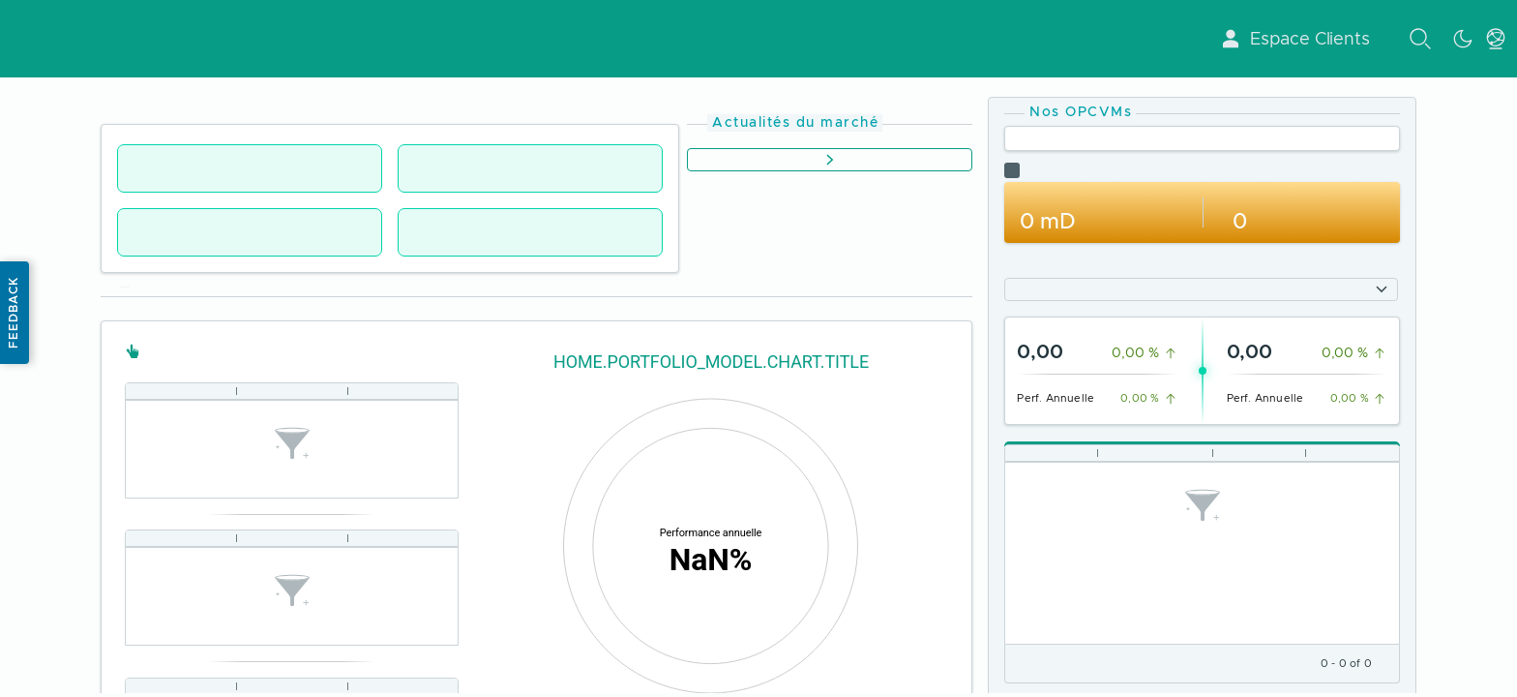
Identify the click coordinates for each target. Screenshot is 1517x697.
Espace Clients (1294, 38)
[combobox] (1189, 289)
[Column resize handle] (236, 391)
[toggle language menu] (1495, 38)
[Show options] (1381, 289)
